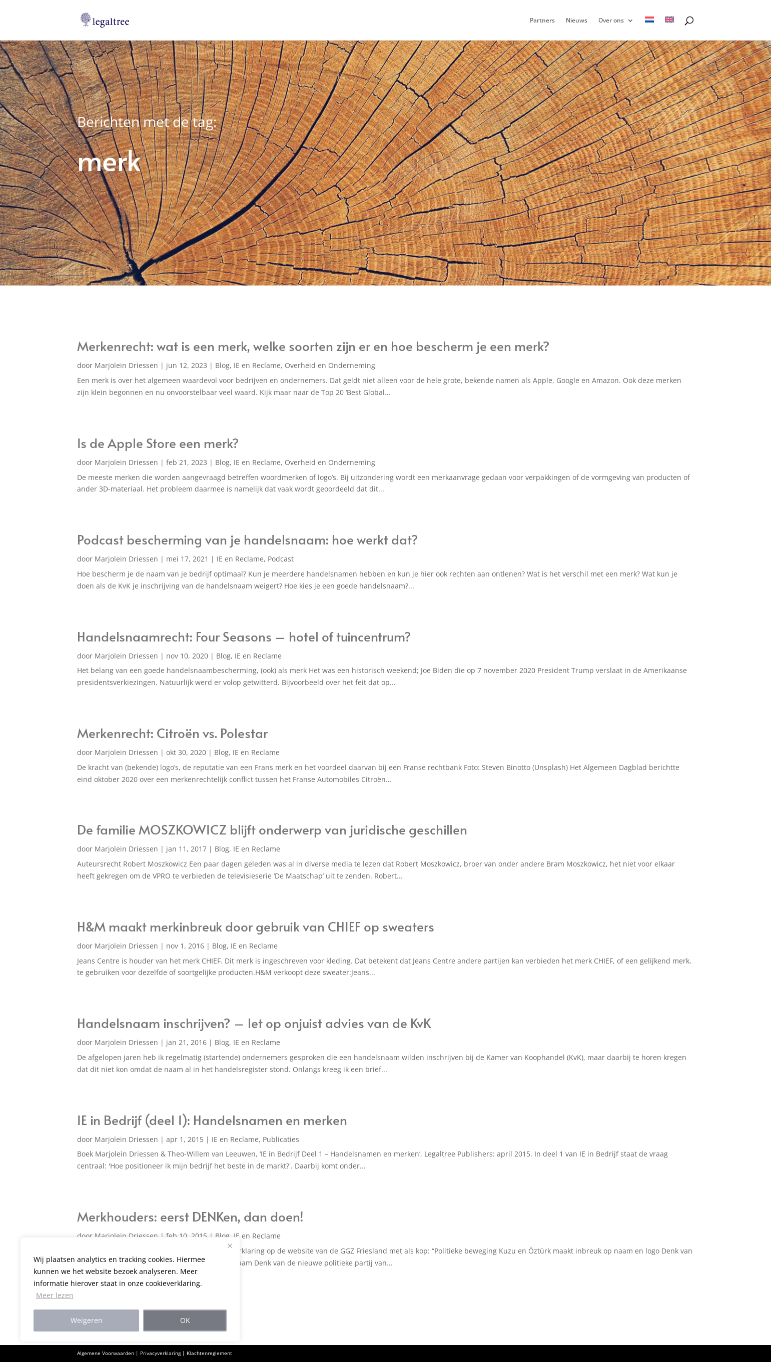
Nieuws (576, 20)
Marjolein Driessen (126, 365)
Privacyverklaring (160, 1353)
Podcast (281, 559)
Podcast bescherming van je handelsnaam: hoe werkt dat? (247, 539)
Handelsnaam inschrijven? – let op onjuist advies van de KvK (254, 1023)
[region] (130, 1289)
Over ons (611, 20)
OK (185, 1320)
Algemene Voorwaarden (105, 1353)
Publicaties (281, 1139)
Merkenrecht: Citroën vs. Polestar (172, 733)
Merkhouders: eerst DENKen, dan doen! (190, 1216)
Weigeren (87, 1320)
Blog (222, 365)
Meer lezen (55, 1295)
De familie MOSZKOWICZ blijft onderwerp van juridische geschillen (272, 829)
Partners (542, 20)
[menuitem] (649, 28)
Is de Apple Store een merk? (158, 443)
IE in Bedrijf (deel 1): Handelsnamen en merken (212, 1119)
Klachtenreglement (209, 1353)
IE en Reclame (257, 365)
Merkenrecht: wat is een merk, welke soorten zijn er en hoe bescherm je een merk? (313, 345)
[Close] (230, 1246)
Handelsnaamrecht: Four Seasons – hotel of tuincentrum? (244, 636)
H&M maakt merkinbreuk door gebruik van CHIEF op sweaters (255, 926)
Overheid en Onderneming (330, 365)
